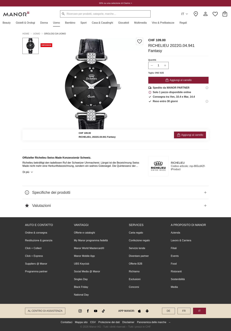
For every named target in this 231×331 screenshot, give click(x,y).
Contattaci (66, 322)
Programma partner (36, 271)
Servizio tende (137, 248)
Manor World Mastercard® (89, 248)
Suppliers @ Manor (36, 263)
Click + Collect (33, 248)
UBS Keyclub (81, 263)
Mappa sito (81, 322)
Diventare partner (139, 256)
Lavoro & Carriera (181, 240)
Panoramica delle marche (151, 322)
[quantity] (158, 65)
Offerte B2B (135, 263)
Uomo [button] (36, 33)
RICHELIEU (178, 162)
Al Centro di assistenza (45, 311)
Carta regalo (136, 232)
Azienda (175, 232)
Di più (28, 172)
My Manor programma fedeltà (91, 240)
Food (174, 263)
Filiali (174, 248)
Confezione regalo (139, 240)
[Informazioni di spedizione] (207, 87)
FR (184, 311)
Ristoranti (176, 271)
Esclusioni (134, 279)
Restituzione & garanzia (38, 240)
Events (175, 256)
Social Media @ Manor (87, 271)
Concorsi (134, 287)
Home (25, 33)
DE (168, 311)
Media (174, 287)
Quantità (152, 60)
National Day (81, 294)
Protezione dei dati (109, 322)
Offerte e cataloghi (84, 232)
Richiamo (134, 271)
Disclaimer (128, 322)
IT (185, 14)
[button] (8, 22)
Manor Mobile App (84, 256)
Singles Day (81, 279)
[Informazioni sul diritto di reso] (207, 101)
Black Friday (81, 287)
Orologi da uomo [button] (55, 33)
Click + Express (34, 256)
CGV (93, 322)
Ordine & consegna (36, 232)
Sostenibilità (178, 279)
